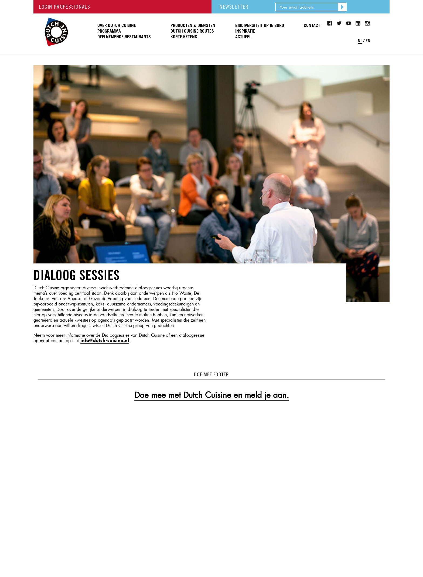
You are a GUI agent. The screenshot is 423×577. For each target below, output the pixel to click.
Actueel (243, 37)
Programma (109, 31)
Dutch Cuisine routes (192, 31)
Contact (312, 25)
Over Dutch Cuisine (116, 25)
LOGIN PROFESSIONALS (64, 6)
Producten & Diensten (192, 25)
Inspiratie (245, 31)
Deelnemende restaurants (124, 37)
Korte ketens (183, 37)
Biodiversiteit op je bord (259, 25)
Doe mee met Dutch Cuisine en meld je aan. (211, 395)
